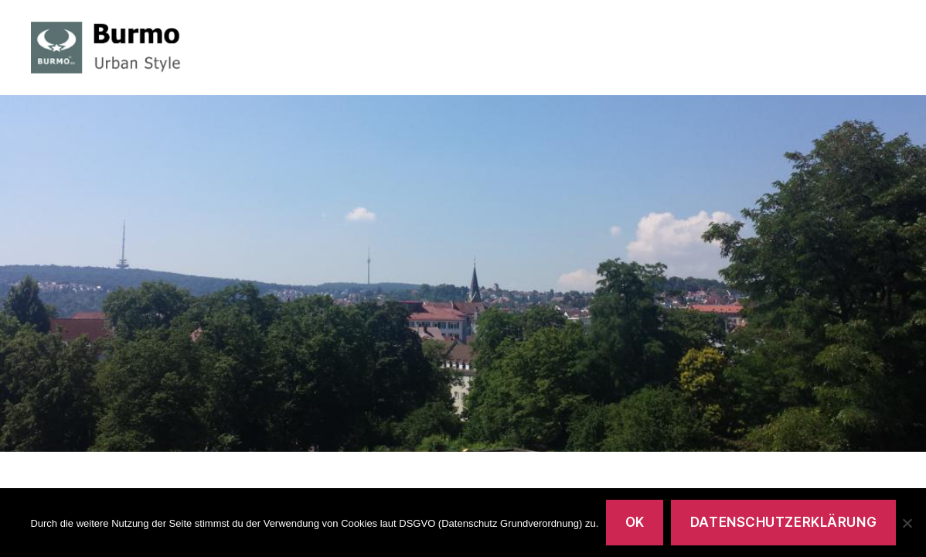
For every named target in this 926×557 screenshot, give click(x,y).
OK (635, 522)
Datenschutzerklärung (783, 522)
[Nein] (906, 523)
